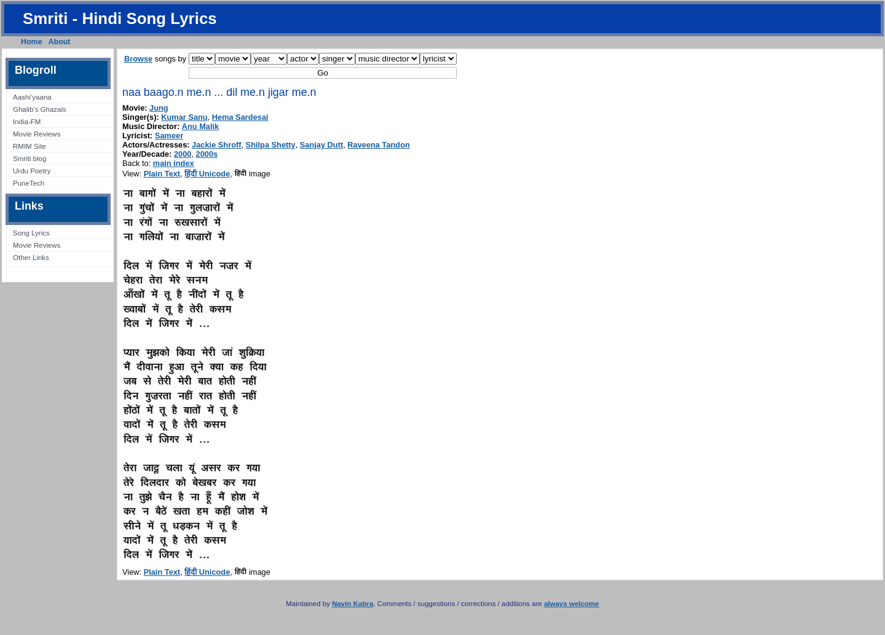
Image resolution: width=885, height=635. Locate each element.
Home (31, 41)
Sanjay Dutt (321, 144)
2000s (207, 154)
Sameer (169, 135)
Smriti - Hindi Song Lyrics (120, 18)
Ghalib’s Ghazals (39, 109)
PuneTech (28, 183)
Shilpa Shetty (271, 144)
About (60, 41)
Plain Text (162, 173)
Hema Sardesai (240, 117)
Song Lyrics (31, 233)
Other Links (31, 257)
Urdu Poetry (31, 171)
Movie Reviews (36, 134)
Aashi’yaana (32, 97)
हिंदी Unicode (207, 173)
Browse (138, 58)
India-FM (27, 121)
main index (173, 163)
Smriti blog (29, 158)
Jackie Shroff (216, 144)
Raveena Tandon (378, 144)
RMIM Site (29, 146)
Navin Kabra (352, 603)
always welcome (571, 603)
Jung (158, 107)
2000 (182, 154)
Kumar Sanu (184, 117)
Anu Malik (200, 126)
